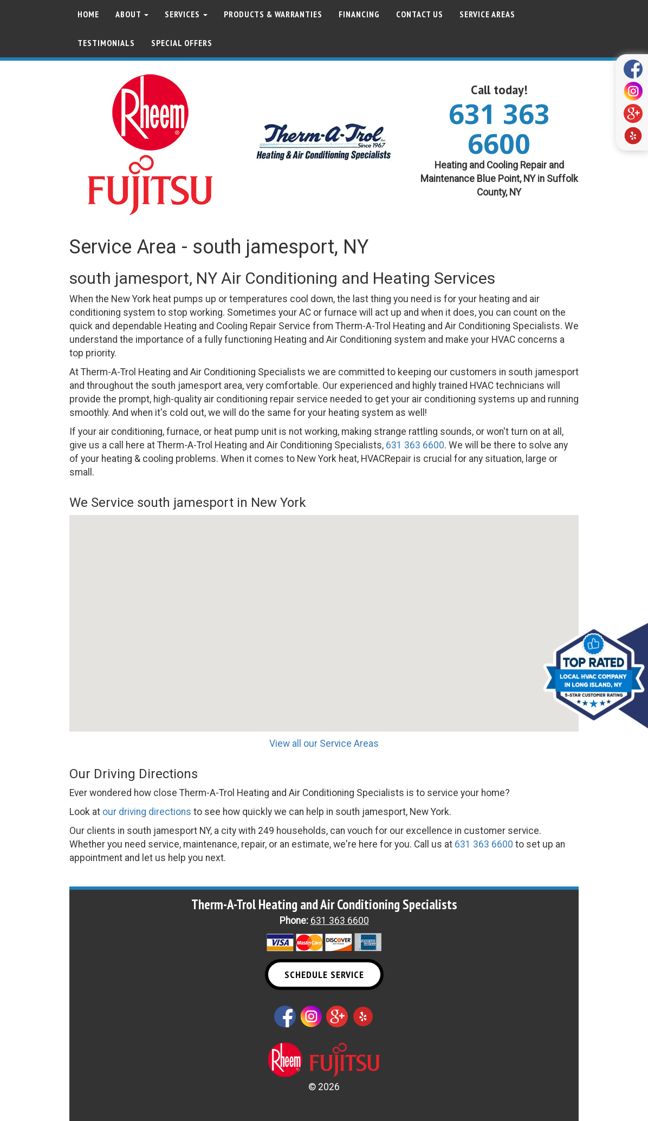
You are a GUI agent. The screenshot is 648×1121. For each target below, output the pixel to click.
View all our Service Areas (324, 743)
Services (186, 14)
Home (88, 14)
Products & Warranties (273, 14)
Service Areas (487, 14)
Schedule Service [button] (324, 974)
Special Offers (181, 42)
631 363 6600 (499, 128)
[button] (324, 613)
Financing (359, 14)
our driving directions (146, 811)
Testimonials (106, 42)
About (131, 14)
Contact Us (419, 14)
